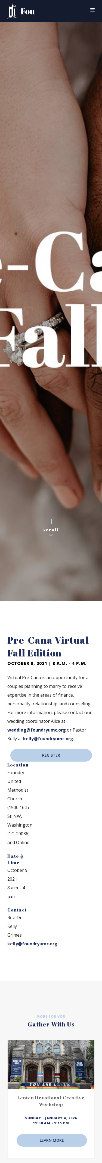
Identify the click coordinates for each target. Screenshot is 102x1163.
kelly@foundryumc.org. (48, 739)
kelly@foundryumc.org (32, 944)
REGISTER (51, 755)
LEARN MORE (52, 1140)
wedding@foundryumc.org (36, 730)
